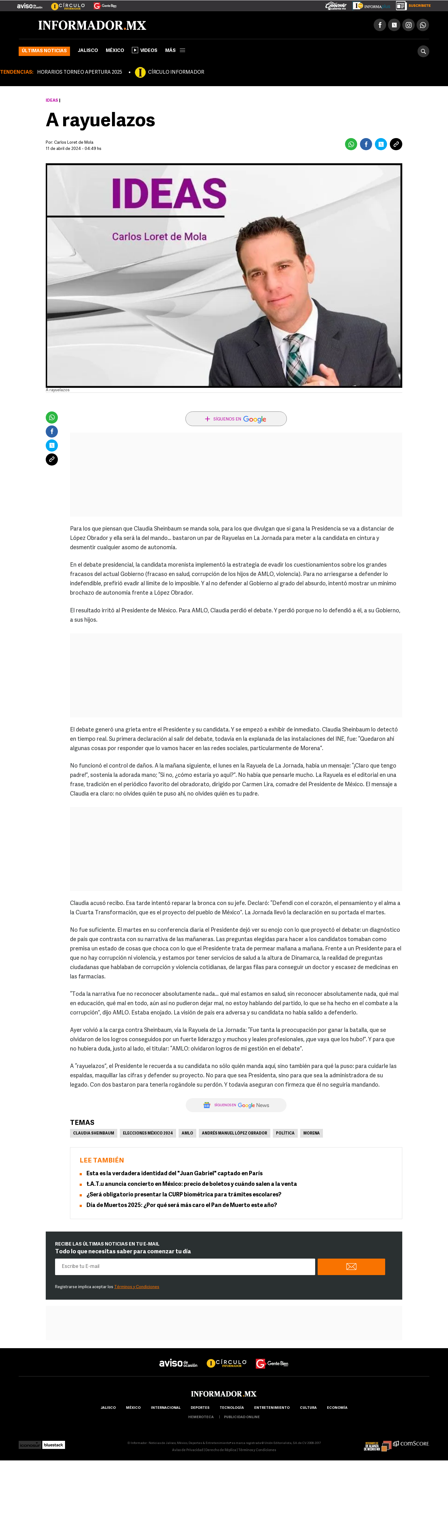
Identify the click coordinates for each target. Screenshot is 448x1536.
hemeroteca (201, 1417)
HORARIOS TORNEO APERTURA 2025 (79, 72)
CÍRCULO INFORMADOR (176, 72)
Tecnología (232, 1408)
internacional (165, 1408)
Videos (144, 50)
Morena (311, 1133)
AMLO (187, 1133)
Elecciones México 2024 (148, 1133)
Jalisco (88, 51)
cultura (308, 1408)
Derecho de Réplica (220, 1450)
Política (285, 1133)
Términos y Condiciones (136, 1287)
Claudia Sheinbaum (93, 1133)
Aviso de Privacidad (187, 1450)
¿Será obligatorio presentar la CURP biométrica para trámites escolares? (183, 1195)
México (115, 51)
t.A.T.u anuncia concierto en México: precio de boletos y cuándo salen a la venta (191, 1184)
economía (337, 1408)
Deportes (200, 1408)
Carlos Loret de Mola (73, 143)
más (175, 51)
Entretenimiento (272, 1408)
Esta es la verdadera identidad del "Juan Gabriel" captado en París (174, 1174)
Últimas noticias (44, 51)
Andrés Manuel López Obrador (234, 1133)
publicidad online (242, 1417)
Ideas (52, 101)
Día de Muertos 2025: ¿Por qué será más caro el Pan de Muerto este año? (181, 1206)
